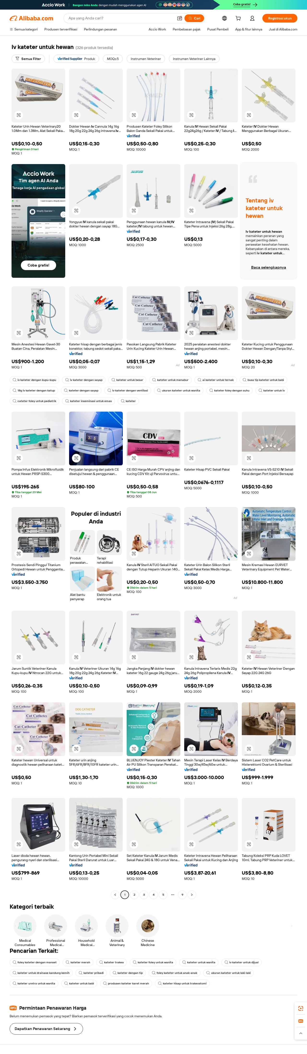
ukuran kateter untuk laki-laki (228, 973)
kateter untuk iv (272, 390)
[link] (301, 1008)
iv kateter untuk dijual (241, 962)
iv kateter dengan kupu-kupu (34, 380)
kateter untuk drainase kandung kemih (41, 973)
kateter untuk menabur (170, 380)
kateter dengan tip (128, 973)
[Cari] (194, 18)
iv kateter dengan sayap (83, 380)
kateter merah (78, 962)
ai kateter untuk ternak (216, 380)
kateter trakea (111, 962)
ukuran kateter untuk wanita (178, 390)
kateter (128, 401)
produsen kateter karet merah (126, 983)
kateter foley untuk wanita (153, 962)
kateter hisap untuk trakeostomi (182, 983)
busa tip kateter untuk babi (263, 380)
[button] (180, 18)
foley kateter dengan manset (35, 962)
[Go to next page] (192, 894)
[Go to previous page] (115, 894)
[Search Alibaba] (121, 18)
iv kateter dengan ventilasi (127, 390)
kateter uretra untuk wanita (34, 983)
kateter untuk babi (79, 983)
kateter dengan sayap (81, 390)
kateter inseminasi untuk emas (88, 401)
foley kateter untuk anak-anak (174, 973)
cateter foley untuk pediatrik (34, 401)
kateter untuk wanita (198, 962)
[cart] (239, 19)
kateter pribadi (91, 973)
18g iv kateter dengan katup (34, 390)
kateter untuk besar (127, 380)
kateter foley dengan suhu (229, 390)
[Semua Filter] (28, 59)
